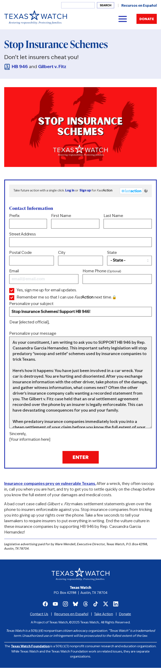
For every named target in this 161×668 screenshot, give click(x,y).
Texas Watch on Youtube (55, 604)
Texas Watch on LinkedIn (116, 604)
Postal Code (31, 258)
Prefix (28, 221)
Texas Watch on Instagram (65, 604)
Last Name (128, 221)
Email (43, 276)
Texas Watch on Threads (85, 604)
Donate (146, 19)
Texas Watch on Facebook (45, 604)
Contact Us (39, 614)
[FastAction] (131, 191)
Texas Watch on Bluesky (75, 604)
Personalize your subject (80, 309)
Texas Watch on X (106, 604)
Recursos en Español (139, 6)
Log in (69, 190)
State (129, 258)
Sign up (85, 190)
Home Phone (117, 276)
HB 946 (20, 67)
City (80, 258)
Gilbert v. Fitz (52, 67)
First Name (75, 221)
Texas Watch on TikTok (96, 604)
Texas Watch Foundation (30, 646)
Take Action (103, 614)
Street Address (80, 240)
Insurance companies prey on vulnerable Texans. (50, 484)
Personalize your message (80, 380)
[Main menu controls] (122, 18)
